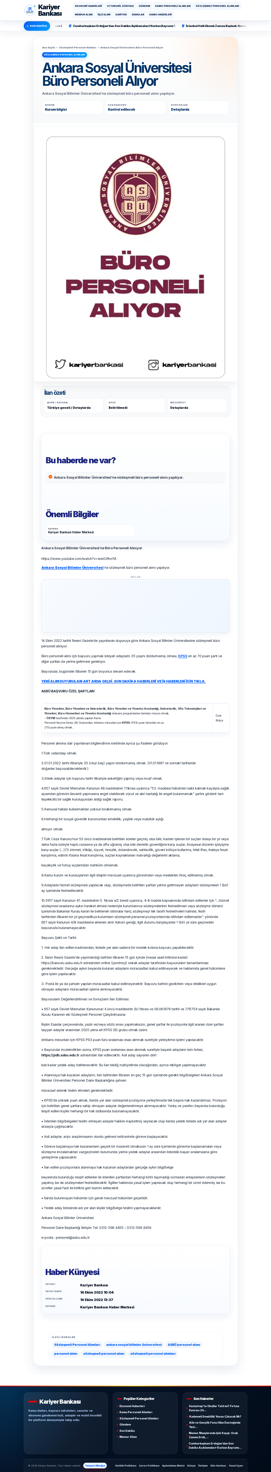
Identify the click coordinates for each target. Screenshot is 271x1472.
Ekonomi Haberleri (88, 5)
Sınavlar (138, 14)
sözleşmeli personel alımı (103, 1353)
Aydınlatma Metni (173, 1465)
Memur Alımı (84, 14)
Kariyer (121, 14)
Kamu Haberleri (160, 14)
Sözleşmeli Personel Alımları (217, 5)
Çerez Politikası (149, 1465)
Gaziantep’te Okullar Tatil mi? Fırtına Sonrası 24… (214, 1408)
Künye (191, 1465)
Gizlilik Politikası (125, 1465)
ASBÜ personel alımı (184, 1345)
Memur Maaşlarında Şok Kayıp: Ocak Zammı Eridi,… (213, 1435)
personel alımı (65, 1353)
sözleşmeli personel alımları (153, 1353)
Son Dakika (127, 1430)
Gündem (144, 5)
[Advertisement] (136, 606)
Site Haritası (218, 1465)
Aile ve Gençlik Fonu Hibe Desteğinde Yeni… (214, 1424)
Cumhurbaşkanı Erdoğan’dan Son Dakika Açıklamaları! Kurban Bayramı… (215, 1445)
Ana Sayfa (48, 47)
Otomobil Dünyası (120, 5)
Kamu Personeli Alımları (173, 5)
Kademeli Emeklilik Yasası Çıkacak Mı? (215, 1416)
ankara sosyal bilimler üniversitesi (134, 1345)
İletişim (203, 1465)
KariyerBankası (50, 10)
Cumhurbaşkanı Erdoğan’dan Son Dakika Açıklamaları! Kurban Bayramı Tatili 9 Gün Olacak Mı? (135, 26)
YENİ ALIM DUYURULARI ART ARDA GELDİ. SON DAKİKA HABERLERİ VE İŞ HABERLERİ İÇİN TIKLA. (123, 681)
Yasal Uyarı (236, 1465)
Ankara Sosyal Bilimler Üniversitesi (72, 568)
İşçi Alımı (104, 14)
